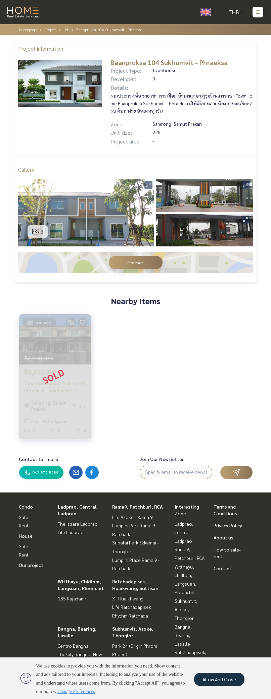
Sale (23, 517)
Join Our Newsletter (162, 459)
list (66, 29)
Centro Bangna (73, 646)
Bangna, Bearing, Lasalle (183, 635)
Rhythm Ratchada (130, 616)
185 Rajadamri (72, 598)
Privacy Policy (228, 525)
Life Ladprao (71, 532)
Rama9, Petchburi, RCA (137, 507)
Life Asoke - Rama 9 (132, 517)
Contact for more (38, 459)
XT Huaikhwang (127, 598)
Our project (31, 565)
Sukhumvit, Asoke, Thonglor (186, 609)
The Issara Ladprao (78, 524)
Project (50, 29)
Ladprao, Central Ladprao (184, 532)
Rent (24, 525)
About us (223, 537)
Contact (222, 568)
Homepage (28, 29)
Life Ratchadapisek (131, 607)
